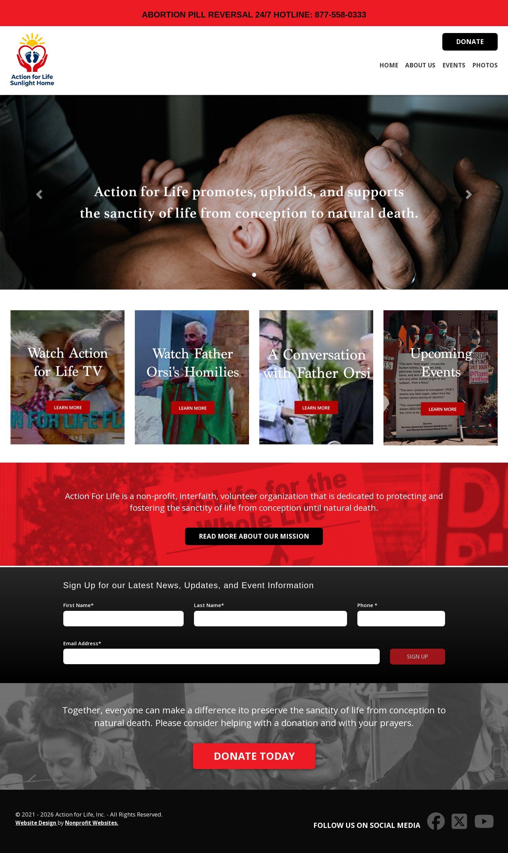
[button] (38, 192)
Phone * (367, 605)
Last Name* (209, 605)
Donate (470, 41)
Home (388, 65)
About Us (420, 65)
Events (453, 65)
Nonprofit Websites (91, 822)
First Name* (78, 605)
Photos (485, 65)
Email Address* (82, 643)
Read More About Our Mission (254, 536)
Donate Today (254, 756)
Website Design (36, 822)
